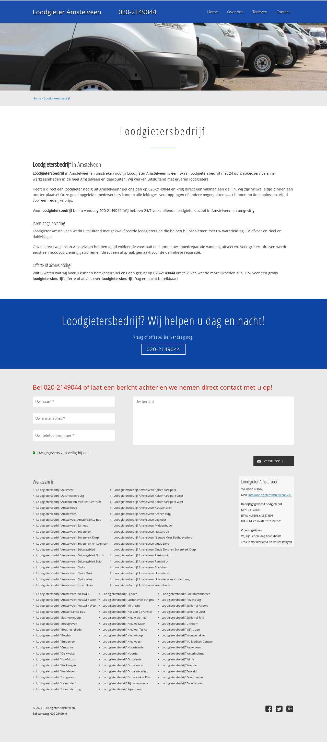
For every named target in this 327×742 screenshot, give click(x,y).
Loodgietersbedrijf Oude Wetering (124, 671)
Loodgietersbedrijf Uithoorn (179, 623)
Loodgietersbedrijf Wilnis (177, 659)
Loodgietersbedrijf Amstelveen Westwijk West (66, 605)
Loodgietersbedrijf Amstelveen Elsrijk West (64, 579)
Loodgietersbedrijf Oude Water (122, 665)
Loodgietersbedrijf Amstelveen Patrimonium (143, 555)
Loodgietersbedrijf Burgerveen (56, 641)
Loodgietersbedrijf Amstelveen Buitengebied (65, 549)
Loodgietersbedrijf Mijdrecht (121, 605)
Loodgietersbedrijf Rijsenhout (122, 689)
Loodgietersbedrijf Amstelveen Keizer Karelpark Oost (148, 495)
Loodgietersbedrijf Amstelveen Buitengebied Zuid (69, 561)
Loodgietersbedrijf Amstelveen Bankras (62, 525)
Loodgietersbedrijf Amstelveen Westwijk (62, 594)
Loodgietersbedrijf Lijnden (119, 594)
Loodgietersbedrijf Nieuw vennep (124, 617)
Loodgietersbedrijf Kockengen (56, 665)
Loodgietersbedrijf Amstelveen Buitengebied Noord (70, 555)
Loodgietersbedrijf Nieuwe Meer (123, 623)
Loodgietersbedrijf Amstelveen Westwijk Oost (66, 600)
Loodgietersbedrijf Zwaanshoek (182, 683)
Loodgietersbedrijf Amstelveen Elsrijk (60, 567)
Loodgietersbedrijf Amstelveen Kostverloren (143, 507)
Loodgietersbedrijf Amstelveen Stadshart (140, 567)
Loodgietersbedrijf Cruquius (54, 647)
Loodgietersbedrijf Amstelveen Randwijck (141, 561)
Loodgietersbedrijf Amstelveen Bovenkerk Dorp (67, 537)
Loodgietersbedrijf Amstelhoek (56, 507)
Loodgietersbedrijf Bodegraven (56, 623)
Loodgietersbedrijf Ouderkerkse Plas (126, 677)
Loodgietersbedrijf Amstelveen (56, 514)
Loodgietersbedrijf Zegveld (179, 671)
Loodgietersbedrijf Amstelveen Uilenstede (141, 573)
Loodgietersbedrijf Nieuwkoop (122, 635)
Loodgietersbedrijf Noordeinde (122, 647)
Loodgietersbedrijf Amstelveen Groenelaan (64, 585)
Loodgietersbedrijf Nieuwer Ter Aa (124, 629)
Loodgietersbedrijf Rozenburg (181, 600)
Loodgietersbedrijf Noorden (120, 653)
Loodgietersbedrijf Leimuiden (55, 683)
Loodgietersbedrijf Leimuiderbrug (58, 689)
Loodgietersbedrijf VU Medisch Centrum (187, 641)
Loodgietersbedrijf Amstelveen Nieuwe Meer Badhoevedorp (153, 537)
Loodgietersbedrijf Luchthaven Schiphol (128, 600)
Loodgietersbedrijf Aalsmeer (54, 490)
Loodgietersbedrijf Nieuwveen (122, 641)
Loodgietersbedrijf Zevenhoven (182, 677)
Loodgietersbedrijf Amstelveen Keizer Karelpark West (148, 502)
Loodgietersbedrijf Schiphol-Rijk (182, 617)
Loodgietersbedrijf (57, 98)
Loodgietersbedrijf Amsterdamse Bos (60, 611)
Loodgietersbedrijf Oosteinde (121, 659)
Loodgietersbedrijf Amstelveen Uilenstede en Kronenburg (152, 579)
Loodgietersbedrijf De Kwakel (55, 653)
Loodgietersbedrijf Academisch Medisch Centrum (68, 502)
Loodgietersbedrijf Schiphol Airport (184, 605)
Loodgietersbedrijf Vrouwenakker (183, 635)
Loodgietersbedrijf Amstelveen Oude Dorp (142, 543)
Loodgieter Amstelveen (67, 11)
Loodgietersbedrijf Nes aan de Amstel (127, 611)
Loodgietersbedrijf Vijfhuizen (180, 629)
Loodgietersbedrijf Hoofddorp (56, 659)
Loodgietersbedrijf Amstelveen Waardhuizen (143, 585)
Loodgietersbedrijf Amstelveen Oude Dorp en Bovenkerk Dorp (155, 549)
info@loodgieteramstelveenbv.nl (269, 495)
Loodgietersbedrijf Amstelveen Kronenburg (142, 514)
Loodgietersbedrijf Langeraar (55, 677)
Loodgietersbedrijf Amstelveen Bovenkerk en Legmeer (72, 543)
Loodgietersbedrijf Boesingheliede (58, 629)
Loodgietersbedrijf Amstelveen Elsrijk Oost (64, 573)
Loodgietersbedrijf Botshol (54, 635)
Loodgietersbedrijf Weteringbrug (182, 653)
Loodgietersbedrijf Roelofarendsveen (186, 594)
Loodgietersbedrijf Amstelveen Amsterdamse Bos (68, 519)
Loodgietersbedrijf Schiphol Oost (183, 611)
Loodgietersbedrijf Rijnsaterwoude (125, 683)
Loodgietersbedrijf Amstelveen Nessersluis (141, 531)
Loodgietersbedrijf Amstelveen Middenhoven (143, 525)
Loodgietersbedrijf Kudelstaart (56, 671)
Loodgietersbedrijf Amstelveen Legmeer (140, 519)
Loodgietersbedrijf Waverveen (181, 647)
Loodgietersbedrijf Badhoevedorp (58, 617)
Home (37, 98)
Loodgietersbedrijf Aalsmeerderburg (60, 495)
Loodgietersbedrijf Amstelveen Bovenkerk (63, 531)
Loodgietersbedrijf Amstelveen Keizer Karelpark (145, 490)
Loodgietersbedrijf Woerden (179, 665)
